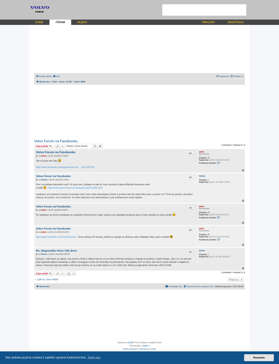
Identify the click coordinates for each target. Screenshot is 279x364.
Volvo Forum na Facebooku (56, 141)
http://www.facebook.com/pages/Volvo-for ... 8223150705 (65, 167)
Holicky (202, 176)
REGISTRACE (236, 22)
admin (201, 152)
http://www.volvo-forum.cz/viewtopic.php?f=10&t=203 (75, 187)
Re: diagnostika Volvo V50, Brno (56, 250)
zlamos (202, 251)
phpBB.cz (146, 346)
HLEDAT (82, 22)
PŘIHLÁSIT (208, 22)
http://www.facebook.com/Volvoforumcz (56, 237)
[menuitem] (56, 76)
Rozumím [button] (259, 357)
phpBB (130, 343)
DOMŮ (39, 22)
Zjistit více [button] (94, 357)
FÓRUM (60, 22)
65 (209, 158)
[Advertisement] (204, 10)
